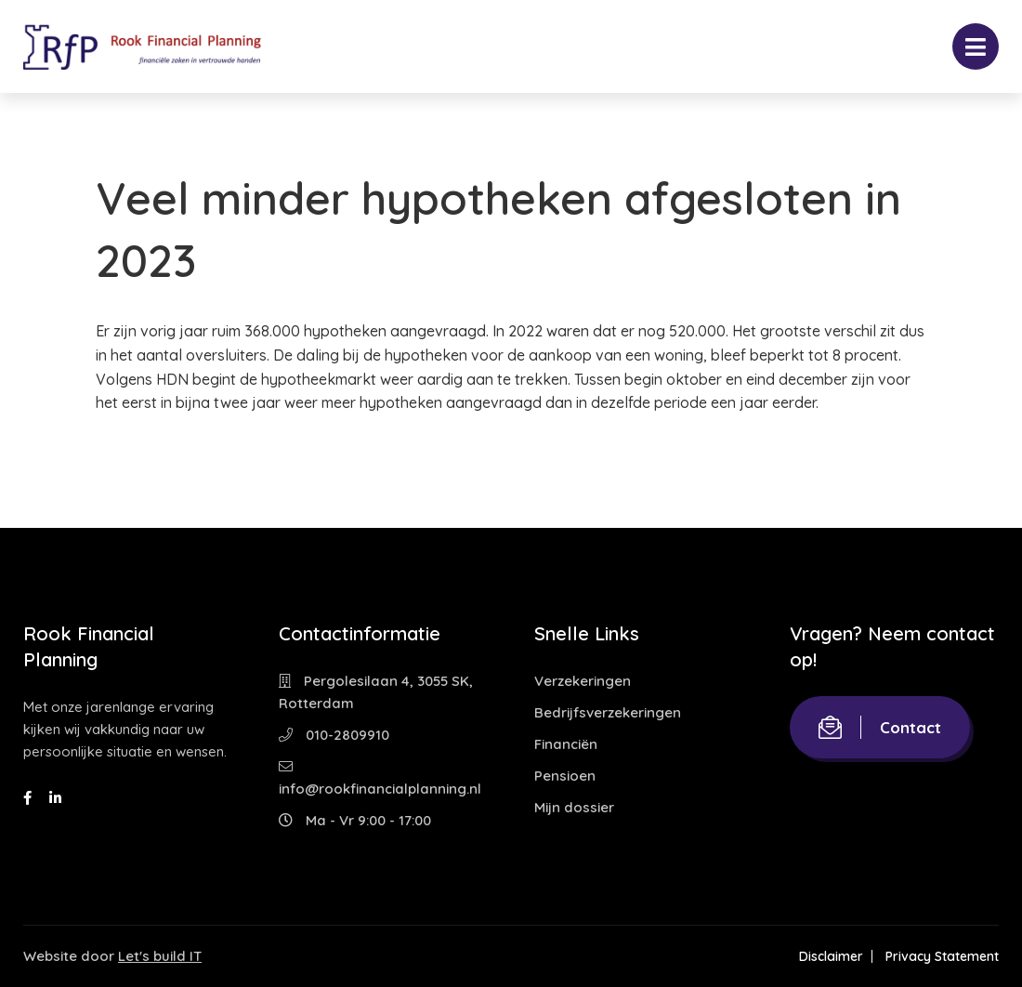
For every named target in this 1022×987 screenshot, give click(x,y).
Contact (880, 727)
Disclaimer (831, 956)
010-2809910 (334, 735)
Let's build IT (160, 956)
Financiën (565, 744)
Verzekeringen (582, 681)
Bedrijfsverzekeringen (607, 712)
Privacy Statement (942, 956)
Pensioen (565, 775)
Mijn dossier (574, 807)
